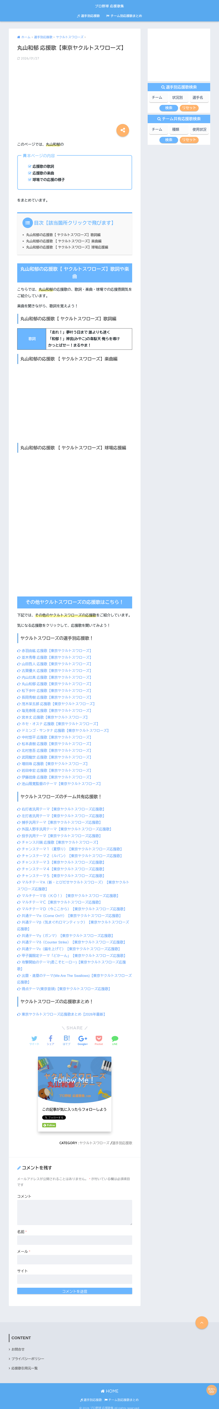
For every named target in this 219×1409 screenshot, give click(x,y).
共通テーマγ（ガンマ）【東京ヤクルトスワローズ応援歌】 (67, 933)
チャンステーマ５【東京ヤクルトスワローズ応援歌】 (62, 874)
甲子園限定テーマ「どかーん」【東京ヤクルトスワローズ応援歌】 (73, 953)
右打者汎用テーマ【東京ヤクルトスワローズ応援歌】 (62, 808)
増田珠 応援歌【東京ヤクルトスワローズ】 (54, 763)
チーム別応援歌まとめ (124, 16)
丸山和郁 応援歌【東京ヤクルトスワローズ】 (56, 684)
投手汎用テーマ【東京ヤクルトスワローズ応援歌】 (60, 834)
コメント (24, 1193)
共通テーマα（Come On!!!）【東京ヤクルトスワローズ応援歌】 (71, 913)
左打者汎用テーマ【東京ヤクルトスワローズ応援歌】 (62, 814)
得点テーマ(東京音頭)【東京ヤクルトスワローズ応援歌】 (65, 986)
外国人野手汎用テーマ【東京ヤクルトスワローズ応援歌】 (66, 828)
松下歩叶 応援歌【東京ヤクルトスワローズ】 (56, 690)
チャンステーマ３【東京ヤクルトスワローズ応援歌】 (62, 860)
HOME (110, 1387)
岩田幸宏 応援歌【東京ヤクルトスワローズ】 (56, 769)
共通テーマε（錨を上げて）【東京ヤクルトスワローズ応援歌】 (70, 946)
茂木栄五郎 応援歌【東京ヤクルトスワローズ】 (57, 704)
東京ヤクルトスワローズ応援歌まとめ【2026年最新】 (63, 1011)
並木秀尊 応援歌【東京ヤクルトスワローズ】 (56, 657)
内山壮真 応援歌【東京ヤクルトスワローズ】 (56, 677)
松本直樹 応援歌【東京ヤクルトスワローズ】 (56, 743)
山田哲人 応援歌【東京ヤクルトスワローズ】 (56, 664)
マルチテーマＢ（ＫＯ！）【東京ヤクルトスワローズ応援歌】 (69, 893)
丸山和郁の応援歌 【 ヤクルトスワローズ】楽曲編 (64, 241)
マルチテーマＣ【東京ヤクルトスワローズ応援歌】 (60, 900)
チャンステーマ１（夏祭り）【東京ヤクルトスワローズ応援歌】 (71, 847)
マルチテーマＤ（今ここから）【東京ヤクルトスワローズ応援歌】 (73, 907)
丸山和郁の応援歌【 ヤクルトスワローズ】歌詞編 (64, 235)
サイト (22, 1268)
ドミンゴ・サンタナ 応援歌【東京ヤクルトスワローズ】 (64, 730)
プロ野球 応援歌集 (109, 6)
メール (23, 1248)
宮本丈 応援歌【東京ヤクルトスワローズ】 (54, 717)
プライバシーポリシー (28, 1355)
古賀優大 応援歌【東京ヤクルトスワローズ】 (56, 671)
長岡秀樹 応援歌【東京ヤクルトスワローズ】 (56, 697)
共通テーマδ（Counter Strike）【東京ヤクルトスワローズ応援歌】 (73, 939)
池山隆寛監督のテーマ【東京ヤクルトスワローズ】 (60, 782)
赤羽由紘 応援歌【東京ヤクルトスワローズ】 (56, 651)
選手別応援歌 (88, 16)
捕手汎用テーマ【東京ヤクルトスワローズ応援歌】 (60, 821)
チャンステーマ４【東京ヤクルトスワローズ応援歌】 (62, 867)
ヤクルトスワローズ (93, 1139)
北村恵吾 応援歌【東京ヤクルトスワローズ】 (56, 750)
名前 (22, 1228)
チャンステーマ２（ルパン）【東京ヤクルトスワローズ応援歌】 (71, 854)
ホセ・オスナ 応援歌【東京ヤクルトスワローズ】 (59, 723)
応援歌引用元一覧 (25, 1365)
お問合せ (18, 1346)
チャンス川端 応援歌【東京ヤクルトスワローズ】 (59, 841)
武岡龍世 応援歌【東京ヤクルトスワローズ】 (56, 756)
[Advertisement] (74, 97)
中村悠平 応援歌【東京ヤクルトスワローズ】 (56, 736)
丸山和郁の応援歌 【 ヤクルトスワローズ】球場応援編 (68, 247)
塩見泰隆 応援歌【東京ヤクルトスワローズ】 (56, 710)
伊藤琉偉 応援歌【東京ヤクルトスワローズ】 (56, 776)
